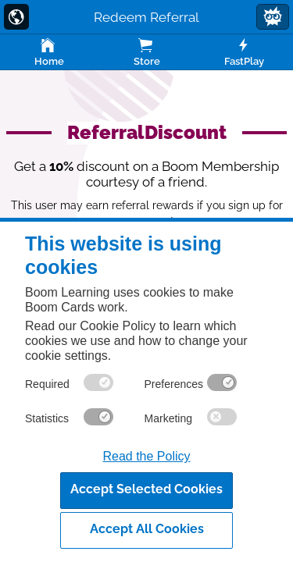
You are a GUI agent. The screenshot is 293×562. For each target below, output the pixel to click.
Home (49, 51)
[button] (272, 17)
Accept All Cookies (147, 528)
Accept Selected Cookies (146, 489)
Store (146, 51)
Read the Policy (146, 456)
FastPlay (244, 51)
